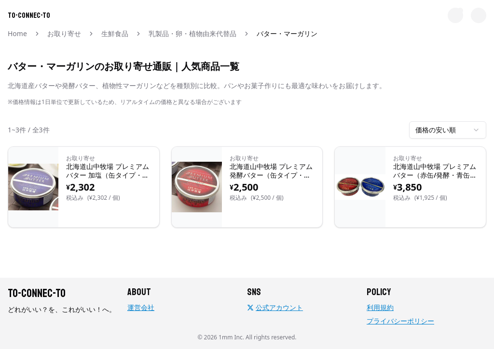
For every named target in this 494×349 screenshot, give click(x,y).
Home (17, 33)
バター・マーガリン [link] (287, 33)
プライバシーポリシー (400, 320)
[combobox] (447, 130)
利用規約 (380, 307)
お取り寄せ (64, 33)
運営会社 (140, 307)
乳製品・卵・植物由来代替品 (192, 33)
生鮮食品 (114, 33)
